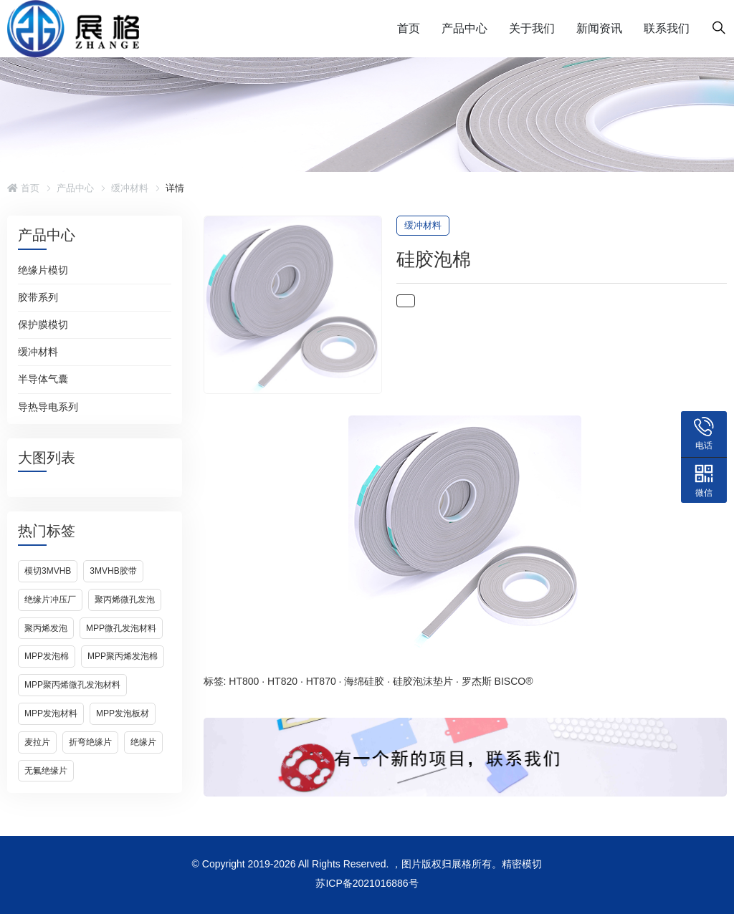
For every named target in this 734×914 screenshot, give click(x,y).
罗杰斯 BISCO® (497, 681)
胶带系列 (38, 297)
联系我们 (667, 28)
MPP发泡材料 (50, 713)
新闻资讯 (599, 28)
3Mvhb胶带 (113, 571)
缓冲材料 (129, 188)
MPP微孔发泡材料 (121, 628)
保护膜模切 (43, 324)
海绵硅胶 (364, 681)
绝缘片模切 (43, 270)
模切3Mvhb (47, 571)
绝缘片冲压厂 (50, 600)
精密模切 (522, 864)
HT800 (244, 681)
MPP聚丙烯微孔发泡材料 (72, 685)
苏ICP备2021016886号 (366, 883)
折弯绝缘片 (90, 742)
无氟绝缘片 (45, 771)
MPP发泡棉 (46, 656)
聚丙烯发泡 (45, 628)
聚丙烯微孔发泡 (125, 600)
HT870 (321, 681)
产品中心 (464, 28)
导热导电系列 (48, 407)
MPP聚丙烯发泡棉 (122, 656)
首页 (408, 28)
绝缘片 (143, 742)
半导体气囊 (43, 379)
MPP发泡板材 (122, 713)
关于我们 (532, 28)
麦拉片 (37, 742)
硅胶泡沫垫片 (423, 681)
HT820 (282, 681)
